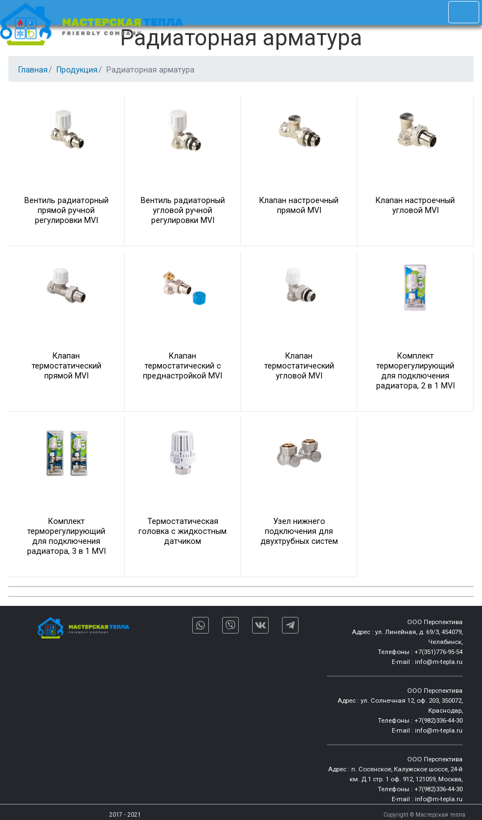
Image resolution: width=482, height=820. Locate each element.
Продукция (77, 70)
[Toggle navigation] (463, 12)
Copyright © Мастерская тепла (424, 815)
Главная (33, 70)
